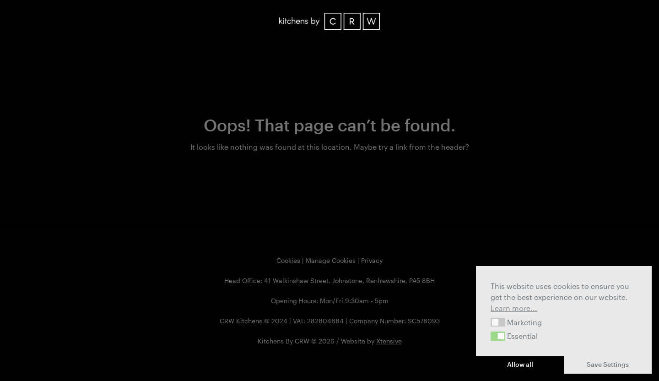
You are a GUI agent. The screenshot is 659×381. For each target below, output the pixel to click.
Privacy (372, 260)
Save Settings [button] (608, 364)
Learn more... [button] (514, 308)
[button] (498, 322)
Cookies (288, 260)
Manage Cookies (331, 260)
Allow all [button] (520, 364)
